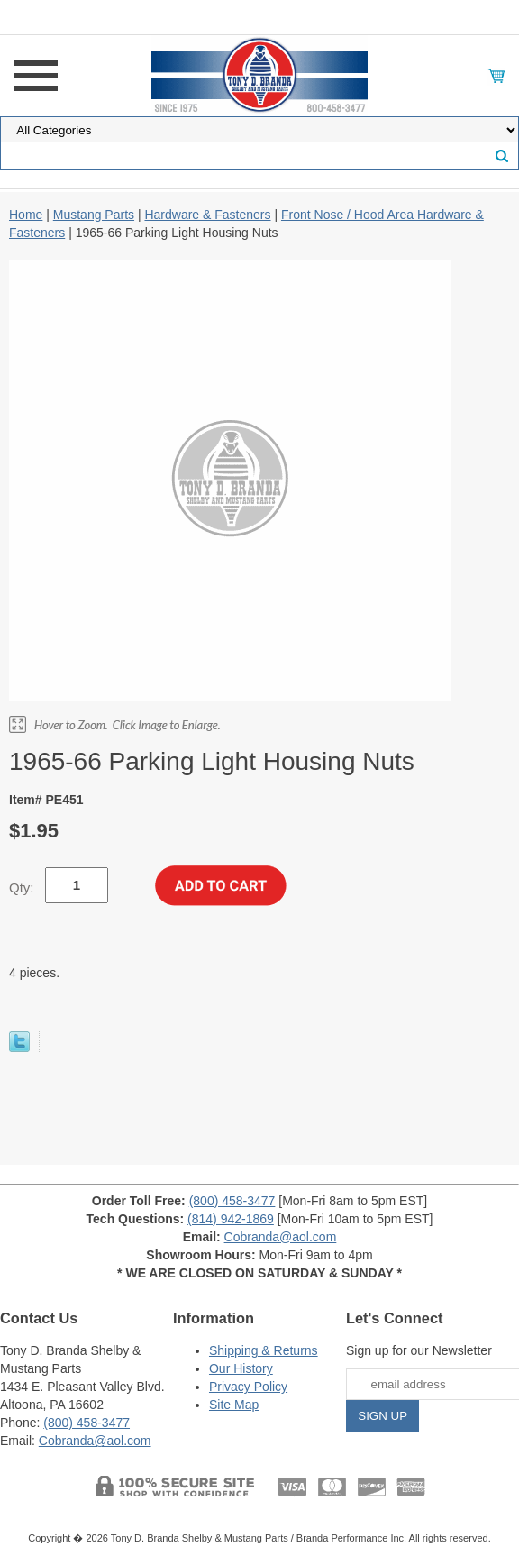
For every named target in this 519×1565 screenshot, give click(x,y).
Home (25, 214)
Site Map (234, 1404)
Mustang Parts (93, 214)
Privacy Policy (248, 1386)
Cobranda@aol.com (280, 1237)
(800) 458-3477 (232, 1201)
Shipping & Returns (263, 1350)
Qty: (21, 887)
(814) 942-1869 (230, 1219)
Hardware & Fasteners (207, 214)
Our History (241, 1368)
